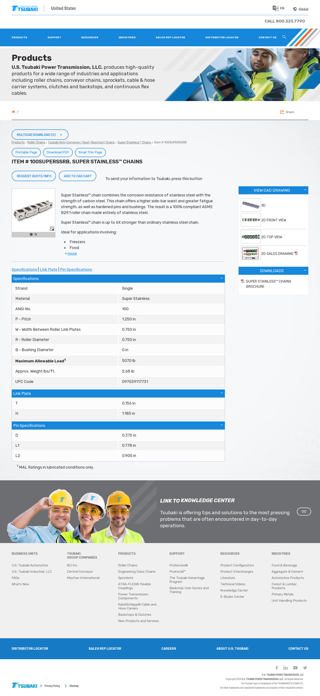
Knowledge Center (234, 590)
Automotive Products (288, 578)
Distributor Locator (30, 649)
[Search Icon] (284, 37)
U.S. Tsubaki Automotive (30, 565)
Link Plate (48, 269)
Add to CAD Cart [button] (78, 176)
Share (290, 112)
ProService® (178, 565)
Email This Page (90, 152)
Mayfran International (83, 578)
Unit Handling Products (289, 601)
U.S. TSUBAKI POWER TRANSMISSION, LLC (283, 675)
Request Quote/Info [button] (34, 176)
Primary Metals (283, 594)
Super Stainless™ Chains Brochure (268, 284)
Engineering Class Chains (137, 572)
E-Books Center (232, 597)
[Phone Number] (285, 21)
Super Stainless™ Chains (134, 142)
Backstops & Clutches (134, 615)
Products (18, 142)
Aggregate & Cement (287, 572)
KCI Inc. (72, 565)
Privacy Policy (52, 686)
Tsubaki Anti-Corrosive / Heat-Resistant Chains (81, 142)
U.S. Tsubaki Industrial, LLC (32, 572)
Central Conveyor (80, 572)
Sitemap (74, 686)
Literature (227, 578)
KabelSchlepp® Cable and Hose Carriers (137, 606)
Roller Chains (36, 142)
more (70, 253)
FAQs (15, 578)
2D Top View (271, 237)
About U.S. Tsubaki (232, 649)
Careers (168, 649)
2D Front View (273, 220)
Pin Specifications (76, 269)
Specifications (24, 269)
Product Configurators (237, 565)
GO (304, 512)
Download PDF (58, 152)
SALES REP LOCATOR (105, 649)
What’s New (20, 584)
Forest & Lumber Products (284, 586)
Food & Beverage (284, 565)
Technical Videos (232, 584)
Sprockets (125, 578)
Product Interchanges (236, 572)
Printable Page (26, 152)
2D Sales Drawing (279, 253)
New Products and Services (138, 621)
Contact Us (298, 649)
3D (263, 205)
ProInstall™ (177, 572)
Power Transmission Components (133, 596)
